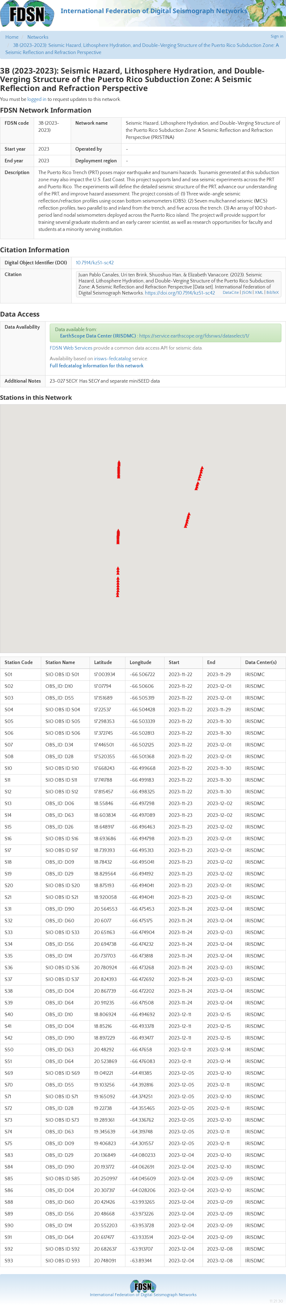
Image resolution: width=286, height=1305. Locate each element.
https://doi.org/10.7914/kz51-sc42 (180, 293)
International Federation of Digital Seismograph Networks (143, 1295)
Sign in (277, 36)
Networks (37, 37)
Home (11, 37)
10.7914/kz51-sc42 (95, 263)
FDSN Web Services (71, 348)
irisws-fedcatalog (112, 359)
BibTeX (272, 292)
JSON (247, 292)
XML (259, 292)
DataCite (231, 292)
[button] (117, 595)
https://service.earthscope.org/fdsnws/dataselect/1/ (194, 336)
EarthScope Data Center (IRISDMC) (98, 336)
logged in (37, 99)
